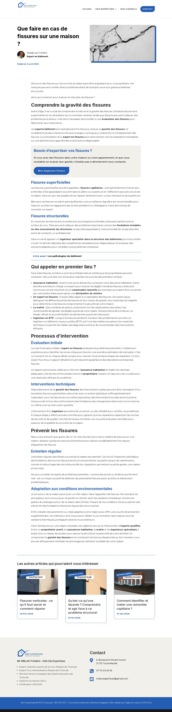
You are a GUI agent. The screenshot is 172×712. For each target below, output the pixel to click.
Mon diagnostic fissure (51, 170)
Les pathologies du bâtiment (65, 256)
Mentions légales (99, 702)
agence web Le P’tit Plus (139, 702)
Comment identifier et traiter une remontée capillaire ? (132, 604)
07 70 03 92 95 (104, 670)
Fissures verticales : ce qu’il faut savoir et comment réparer (36, 604)
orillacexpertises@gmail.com (112, 678)
